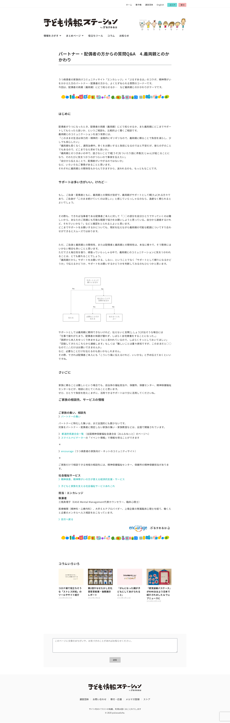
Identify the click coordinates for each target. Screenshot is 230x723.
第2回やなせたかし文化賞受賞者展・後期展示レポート (100, 591)
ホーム (129, 4)
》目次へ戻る (66, 519)
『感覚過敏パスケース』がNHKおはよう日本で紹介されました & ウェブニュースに (159, 593)
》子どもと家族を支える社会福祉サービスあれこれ (87, 486)
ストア (146, 699)
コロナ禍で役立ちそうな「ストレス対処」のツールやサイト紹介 (70, 591)
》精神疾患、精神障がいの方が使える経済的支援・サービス (92, 479)
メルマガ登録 (133, 699)
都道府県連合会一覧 (73, 434)
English (160, 4)
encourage (67, 451)
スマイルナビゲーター (73, 437)
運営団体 (149, 4)
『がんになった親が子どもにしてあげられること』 (128, 591)
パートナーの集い (71, 416)
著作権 (139, 4)
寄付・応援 (116, 699)
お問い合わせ (100, 699)
